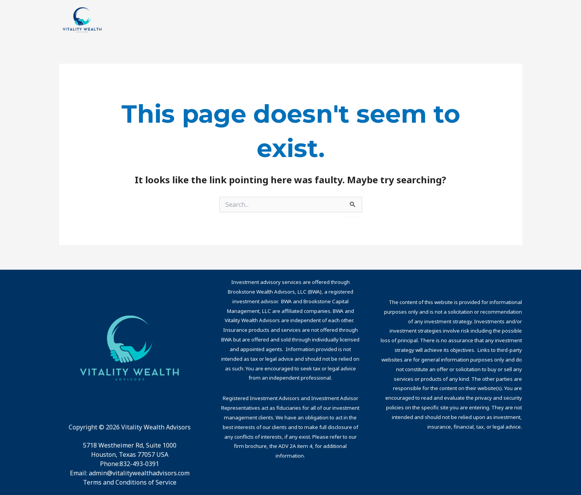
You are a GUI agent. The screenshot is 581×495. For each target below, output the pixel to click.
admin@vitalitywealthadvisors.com (139, 473)
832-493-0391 (139, 464)
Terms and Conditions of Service (129, 482)
